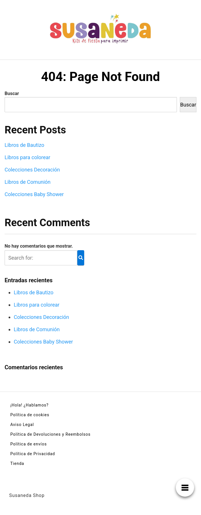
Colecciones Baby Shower (34, 194)
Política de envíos (28, 444)
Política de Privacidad (32, 453)
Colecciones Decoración (32, 170)
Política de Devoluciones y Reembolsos (50, 434)
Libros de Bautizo (24, 145)
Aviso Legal (22, 424)
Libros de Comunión (28, 182)
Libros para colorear (27, 157)
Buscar (12, 93)
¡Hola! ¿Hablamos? (29, 405)
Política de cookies (29, 415)
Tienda (17, 463)
